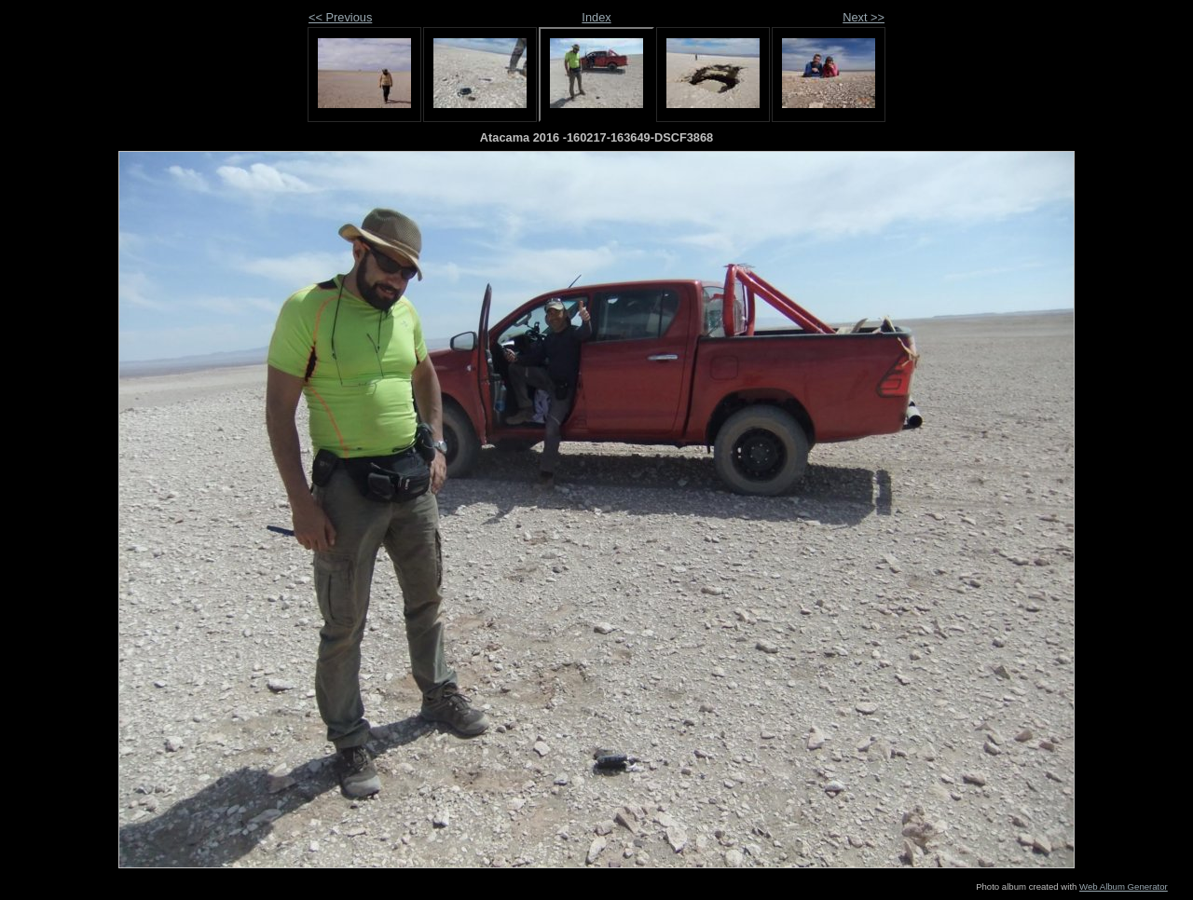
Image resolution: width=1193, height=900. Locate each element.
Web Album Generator (1123, 886)
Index (596, 17)
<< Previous (340, 17)
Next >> (863, 17)
